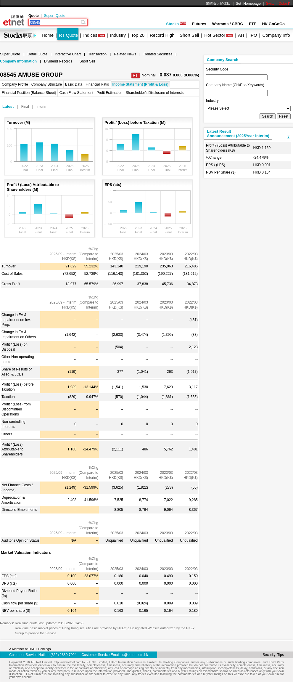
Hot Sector (214, 35)
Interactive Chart (68, 54)
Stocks (176, 24)
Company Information (18, 61)
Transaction (97, 54)
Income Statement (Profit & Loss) (140, 84)
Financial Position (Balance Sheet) (29, 93)
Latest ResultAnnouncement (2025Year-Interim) (238, 133)
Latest (8, 106)
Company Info (276, 35)
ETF (252, 24)
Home (48, 35)
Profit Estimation (109, 93)
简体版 (225, 3)
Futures (199, 24)
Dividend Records (58, 61)
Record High (162, 35)
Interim (41, 107)
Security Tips (273, 655)
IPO (253, 35)
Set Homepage (248, 3)
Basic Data (73, 84)
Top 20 (137, 35)
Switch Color (278, 3)
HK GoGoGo (273, 24)
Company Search (222, 59)
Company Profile (15, 84)
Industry (118, 35)
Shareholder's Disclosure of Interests (155, 93)
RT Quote (68, 35)
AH (241, 35)
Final (25, 107)
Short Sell (189, 35)
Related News (125, 54)
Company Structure (46, 84)
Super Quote (54, 16)
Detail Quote (37, 54)
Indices (90, 35)
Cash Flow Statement (76, 93)
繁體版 (211, 3)
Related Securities (158, 54)
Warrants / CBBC (227, 24)
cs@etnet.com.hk (134, 655)
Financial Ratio (97, 84)
